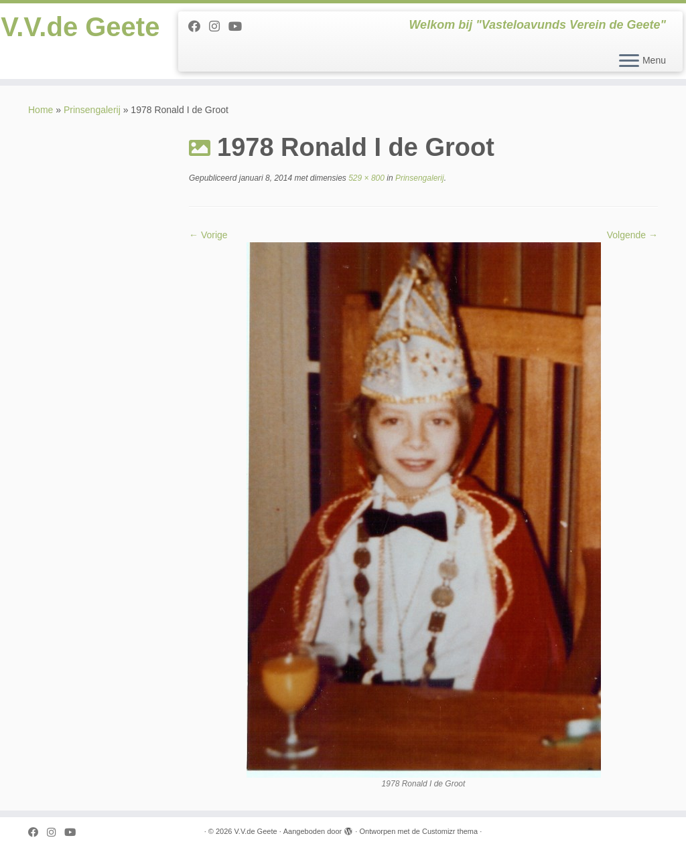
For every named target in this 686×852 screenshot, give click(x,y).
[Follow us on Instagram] (218, 26)
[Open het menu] (629, 62)
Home (40, 109)
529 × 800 (365, 178)
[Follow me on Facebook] (198, 26)
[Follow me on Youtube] (239, 26)
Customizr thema (450, 831)
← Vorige (208, 235)
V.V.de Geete (80, 26)
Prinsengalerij (92, 109)
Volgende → (632, 235)
